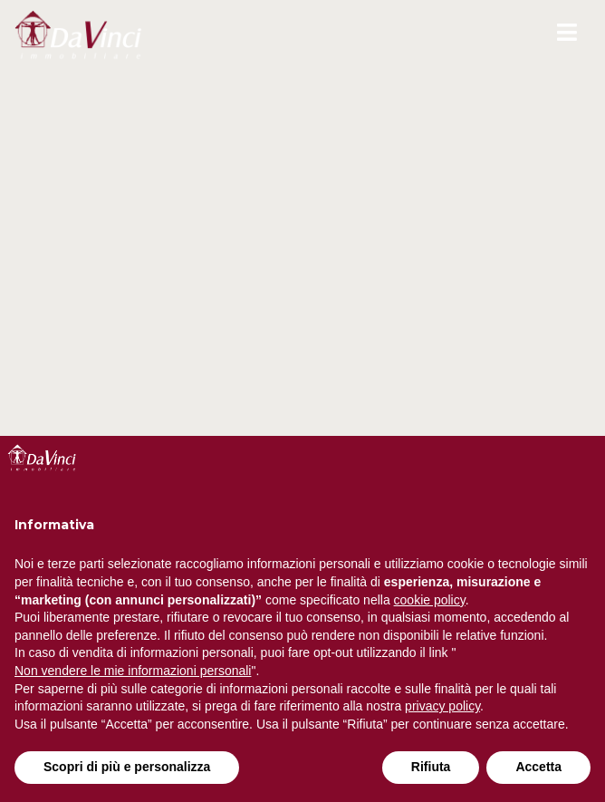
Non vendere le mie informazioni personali (132, 670)
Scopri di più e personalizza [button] (126, 766)
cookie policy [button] (430, 600)
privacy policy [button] (442, 706)
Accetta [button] (538, 766)
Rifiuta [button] (431, 766)
